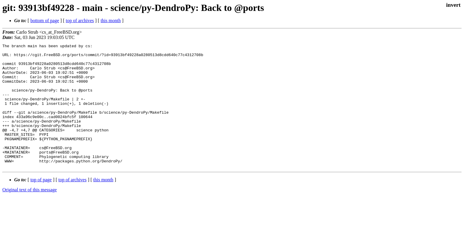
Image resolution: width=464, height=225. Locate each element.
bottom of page (44, 20)
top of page (41, 204)
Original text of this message (29, 214)
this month (111, 20)
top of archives (80, 20)
